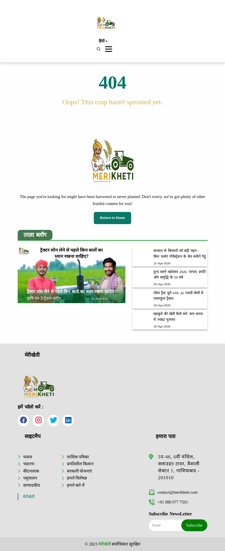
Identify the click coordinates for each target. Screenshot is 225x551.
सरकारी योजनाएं (79, 471)
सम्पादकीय (31, 485)
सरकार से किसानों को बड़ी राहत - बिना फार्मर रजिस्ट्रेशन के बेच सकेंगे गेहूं (179, 253)
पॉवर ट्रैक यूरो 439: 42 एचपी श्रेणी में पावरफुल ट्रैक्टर (178, 296)
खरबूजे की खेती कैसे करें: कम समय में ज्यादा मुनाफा (178, 316)
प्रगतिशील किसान (80, 464)
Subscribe (194, 525)
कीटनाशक (31, 471)
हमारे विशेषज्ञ (77, 478)
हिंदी (103, 41)
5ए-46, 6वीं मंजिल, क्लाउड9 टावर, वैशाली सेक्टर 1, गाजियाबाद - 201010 (179, 467)
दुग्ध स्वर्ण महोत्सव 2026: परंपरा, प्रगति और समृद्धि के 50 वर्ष (179, 274)
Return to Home (112, 218)
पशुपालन (30, 478)
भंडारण (28, 464)
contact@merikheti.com (173, 492)
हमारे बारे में (76, 485)
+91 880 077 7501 (168, 502)
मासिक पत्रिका (78, 457)
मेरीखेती (29, 497)
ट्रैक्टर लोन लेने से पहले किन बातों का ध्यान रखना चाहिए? (71, 291)
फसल (27, 457)
